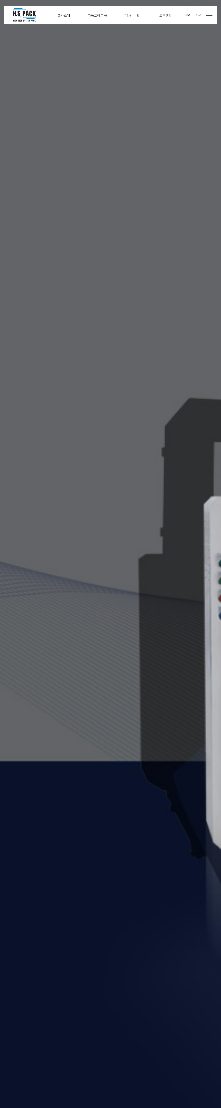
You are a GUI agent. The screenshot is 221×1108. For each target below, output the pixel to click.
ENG (198, 15)
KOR (187, 15)
